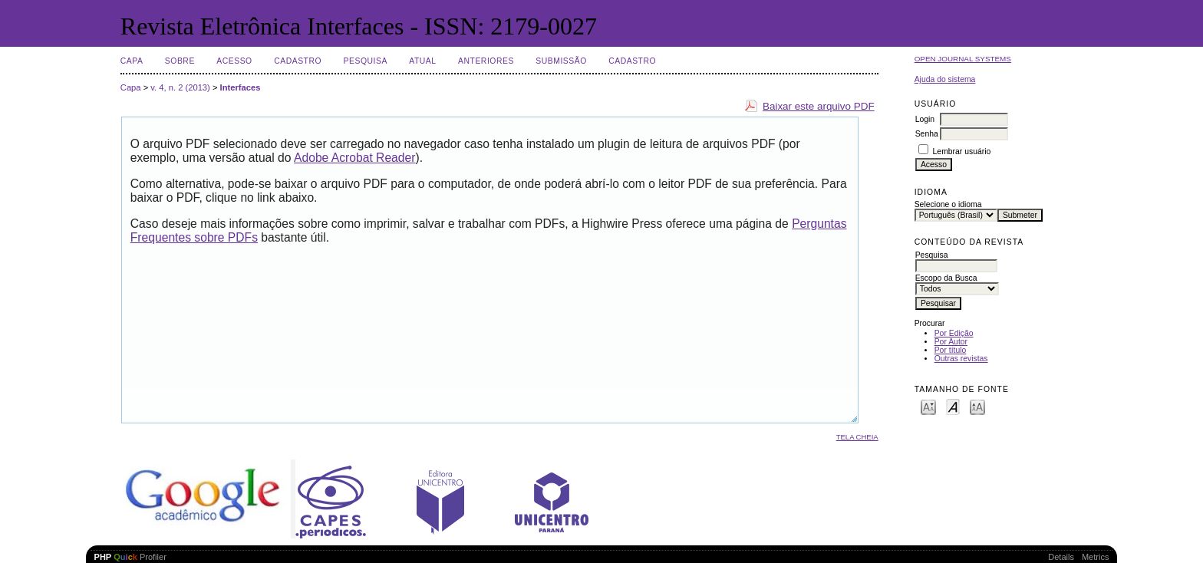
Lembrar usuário (962, 151)
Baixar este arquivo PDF (819, 106)
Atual (422, 61)
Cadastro (297, 61)
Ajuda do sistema (945, 79)
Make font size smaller (928, 406)
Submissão (561, 61)
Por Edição (954, 333)
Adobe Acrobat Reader (354, 157)
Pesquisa (365, 61)
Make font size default (953, 406)
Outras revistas (961, 358)
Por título (950, 350)
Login (924, 119)
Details (1061, 556)
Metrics (1095, 556)
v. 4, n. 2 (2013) (180, 87)
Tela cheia (857, 437)
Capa (131, 61)
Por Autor (950, 341)
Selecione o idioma (948, 204)
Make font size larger (977, 406)
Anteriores (486, 61)
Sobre (180, 61)
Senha (926, 134)
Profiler (130, 556)
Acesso (234, 61)
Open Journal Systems (963, 58)
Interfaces (240, 87)
